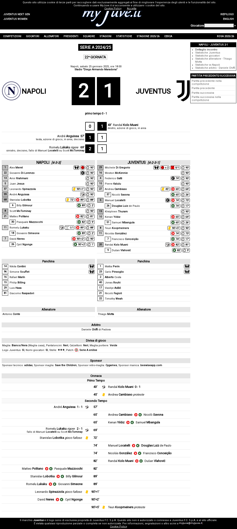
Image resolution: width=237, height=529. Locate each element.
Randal (125, 125)
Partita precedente (203, 88)
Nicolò (121, 194)
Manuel (48, 150)
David (17, 238)
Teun (117, 228)
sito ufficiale (209, 520)
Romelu (59, 147)
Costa (113, 277)
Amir (19, 178)
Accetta (131, 8)
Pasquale (30, 222)
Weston (116, 173)
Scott (73, 150)
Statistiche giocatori (207, 55)
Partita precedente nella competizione (207, 82)
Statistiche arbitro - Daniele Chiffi (215, 67)
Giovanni (22, 173)
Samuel (123, 222)
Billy (24, 205)
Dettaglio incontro (206, 49)
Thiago (106, 314)
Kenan (112, 216)
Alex (16, 167)
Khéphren (116, 211)
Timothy (114, 298)
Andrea (116, 189)
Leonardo (23, 189)
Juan (17, 183)
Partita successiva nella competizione (206, 99)
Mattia (112, 266)
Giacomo (22, 293)
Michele (117, 167)
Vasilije (113, 288)
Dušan (121, 250)
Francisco (125, 239)
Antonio (11, 314)
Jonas (112, 282)
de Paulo (126, 205)
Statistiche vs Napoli (207, 64)
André (68, 136)
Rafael (17, 277)
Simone (19, 271)
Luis (15, 288)
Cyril (24, 244)
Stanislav (20, 199)
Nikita (18, 266)
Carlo (114, 271)
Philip (17, 282)
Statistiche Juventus (207, 52)
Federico (113, 178)
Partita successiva (203, 92)
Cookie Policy (118, 526)
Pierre (113, 183)
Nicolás (116, 233)
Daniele (89, 329)
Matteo (19, 216)
